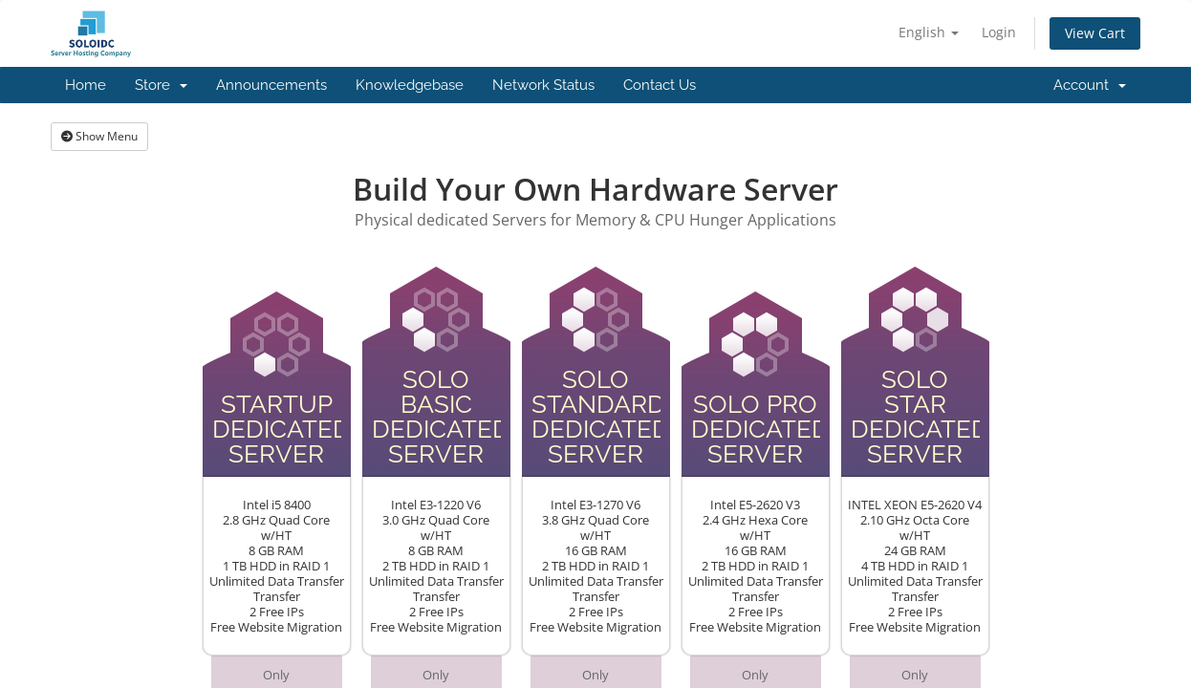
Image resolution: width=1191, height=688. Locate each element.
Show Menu (99, 136)
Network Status (543, 85)
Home (85, 85)
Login (999, 32)
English (929, 32)
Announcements (271, 85)
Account (1089, 85)
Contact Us (659, 85)
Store (161, 85)
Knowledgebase (410, 85)
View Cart (1095, 33)
